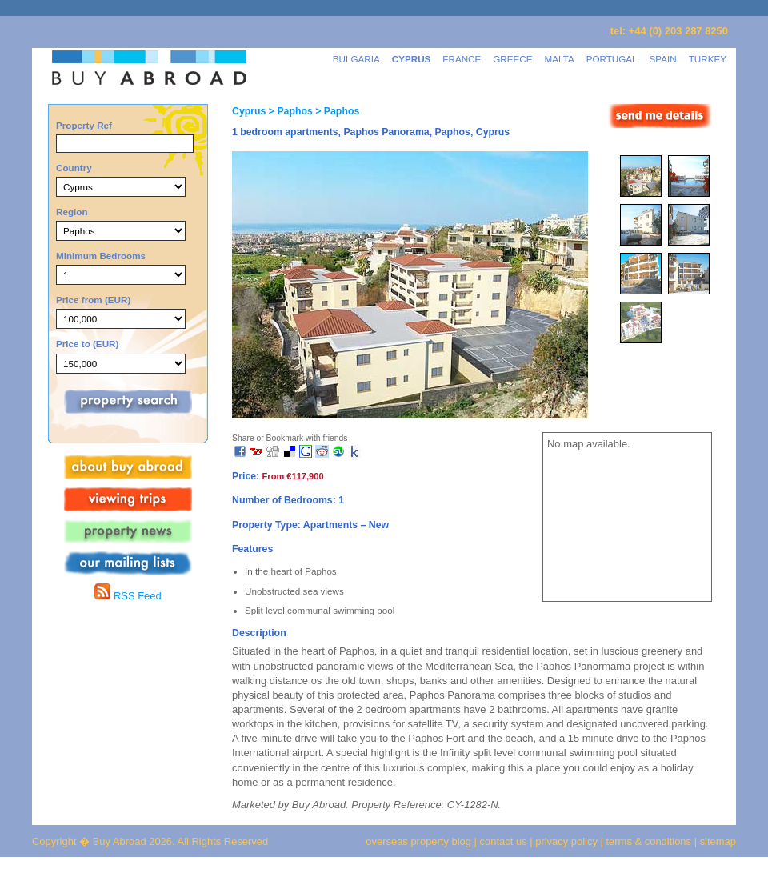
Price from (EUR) (93, 299)
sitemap (716, 841)
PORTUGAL (612, 59)
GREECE (512, 59)
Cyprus (249, 111)
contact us (503, 841)
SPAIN (663, 59)
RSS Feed (127, 596)
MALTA (559, 59)
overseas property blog (418, 841)
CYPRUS (411, 59)
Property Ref (84, 125)
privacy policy (566, 841)
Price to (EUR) (87, 343)
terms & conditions (650, 841)
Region (72, 211)
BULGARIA (356, 59)
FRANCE (461, 59)
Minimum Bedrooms (101, 255)
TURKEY (707, 59)
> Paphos (289, 111)
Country (74, 167)
